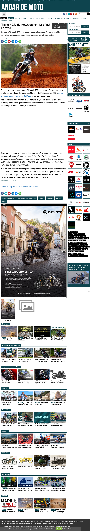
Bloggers (71, 256)
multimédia (83, 18)
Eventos (4, 496)
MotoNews (5, 324)
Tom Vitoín (27, 521)
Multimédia (5, 410)
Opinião (22, 521)
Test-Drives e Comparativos (10, 345)
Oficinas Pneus (78, 245)
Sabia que (5, 453)
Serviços (84, 256)
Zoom (3, 201)
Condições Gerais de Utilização (39, 523)
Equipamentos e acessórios (10, 367)
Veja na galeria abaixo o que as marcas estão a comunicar (19, 198)
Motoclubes (80, 254)
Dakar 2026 (15, 521)
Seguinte (59, 198)
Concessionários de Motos (77, 240)
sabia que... (69, 18)
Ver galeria (50, 198)
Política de (67, 529)
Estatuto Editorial (6, 523)
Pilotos (78, 256)
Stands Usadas (73, 243)
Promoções (47, 521)
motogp (63, 18)
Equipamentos (39, 521)
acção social (11, 20)
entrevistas (4, 20)
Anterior (41, 198)
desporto (37, 18)
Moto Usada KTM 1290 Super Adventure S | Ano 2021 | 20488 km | (78, 274)
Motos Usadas (73, 232)
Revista (66, 521)
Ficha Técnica (79, 521)
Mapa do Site (69, 523)
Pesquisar (85, 26)
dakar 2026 (56, 18)
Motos (33, 521)
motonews (10, 18)
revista (50, 18)
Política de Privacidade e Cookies (21, 523)
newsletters (44, 18)
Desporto (5, 431)
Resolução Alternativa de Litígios (56, 523)
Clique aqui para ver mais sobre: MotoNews (19, 186)
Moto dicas (5, 474)
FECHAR (59, 529)
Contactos (72, 521)
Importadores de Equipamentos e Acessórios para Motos (79, 249)
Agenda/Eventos (73, 234)
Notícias (9, 521)
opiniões (32, 18)
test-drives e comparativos (21, 18)
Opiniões (4, 388)
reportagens (76, 18)
